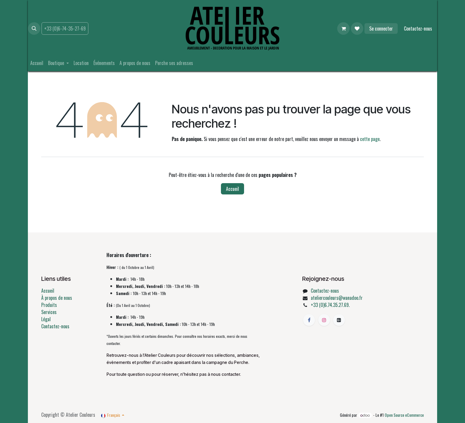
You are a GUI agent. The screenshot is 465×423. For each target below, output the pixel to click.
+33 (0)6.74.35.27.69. (330, 304)
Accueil (232, 188)
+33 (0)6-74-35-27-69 (65, 28)
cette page (370, 138)
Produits (49, 304)
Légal (46, 319)
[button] (34, 28)
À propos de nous (56, 297)
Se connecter (381, 28)
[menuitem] (37, 63)
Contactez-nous (418, 28)
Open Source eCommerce (404, 415)
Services (49, 312)
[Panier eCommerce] (343, 28)
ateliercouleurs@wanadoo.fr (337, 297)
